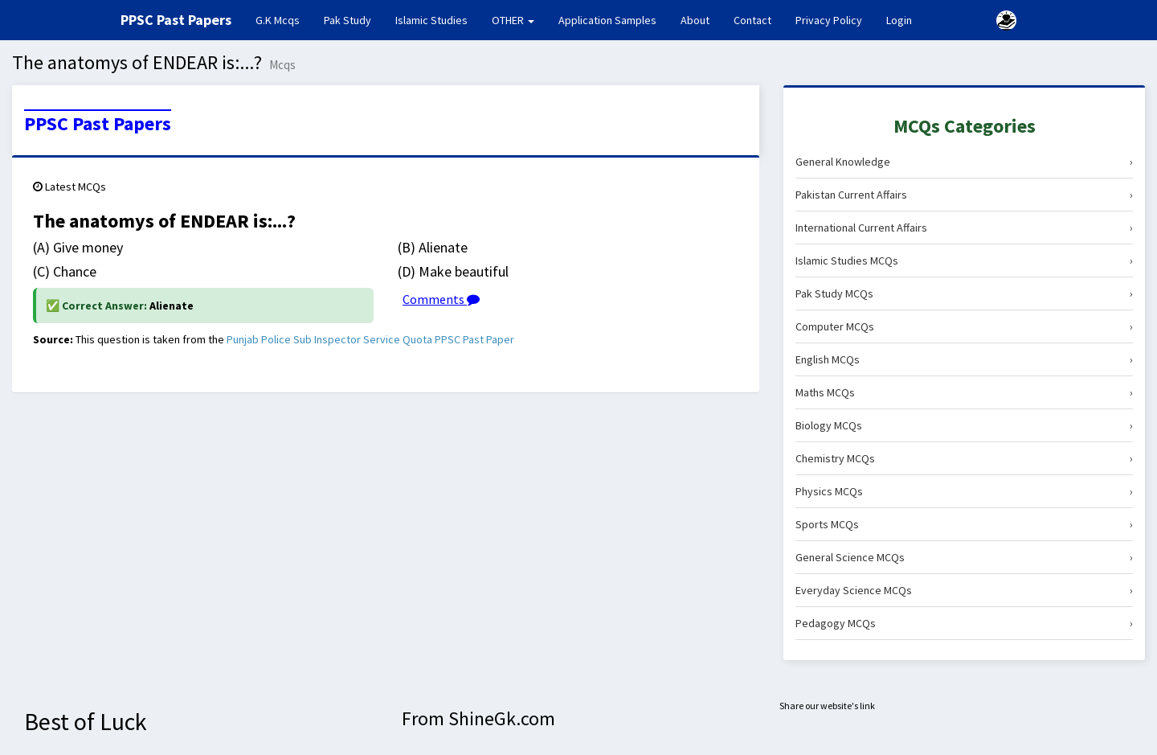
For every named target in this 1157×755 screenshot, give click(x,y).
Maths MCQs (964, 392)
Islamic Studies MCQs (964, 260)
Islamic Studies (431, 20)
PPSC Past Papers (97, 123)
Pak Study (347, 20)
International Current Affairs (964, 228)
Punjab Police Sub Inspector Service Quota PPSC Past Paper (370, 339)
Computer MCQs (964, 326)
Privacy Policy (828, 20)
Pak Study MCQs (964, 293)
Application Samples (607, 20)
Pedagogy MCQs (964, 623)
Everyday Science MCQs (964, 590)
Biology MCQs (964, 425)
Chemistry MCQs (964, 458)
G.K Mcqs (284, 19)
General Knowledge (964, 162)
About (695, 20)
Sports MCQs (964, 524)
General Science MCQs (964, 557)
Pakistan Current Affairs (964, 195)
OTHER (513, 20)
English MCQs (964, 359)
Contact (752, 20)
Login (899, 20)
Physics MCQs (964, 491)
